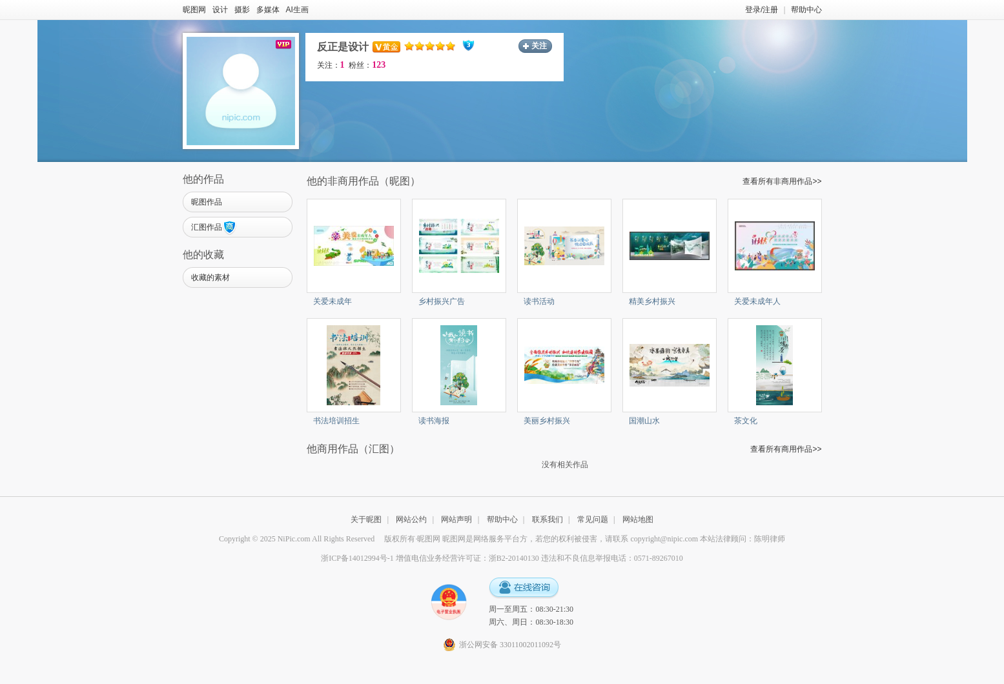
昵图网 (194, 9)
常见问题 (592, 519)
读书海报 (433, 420)
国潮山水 (644, 420)
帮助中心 (806, 9)
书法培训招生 (336, 420)
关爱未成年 (332, 301)
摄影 (242, 9)
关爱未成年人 (757, 301)
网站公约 (411, 519)
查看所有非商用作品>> (782, 181)
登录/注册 (761, 9)
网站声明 (456, 519)
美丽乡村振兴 (547, 420)
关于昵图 (366, 519)
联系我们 (547, 519)
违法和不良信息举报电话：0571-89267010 (612, 558)
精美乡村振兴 (652, 301)
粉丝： (367, 65)
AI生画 (297, 9)
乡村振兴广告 (441, 301)
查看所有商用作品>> (785, 449)
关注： (331, 65)
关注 (539, 45)
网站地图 (637, 519)
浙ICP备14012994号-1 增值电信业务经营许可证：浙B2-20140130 (430, 558)
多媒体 (268, 9)
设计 (220, 9)
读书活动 (539, 301)
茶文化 (745, 420)
